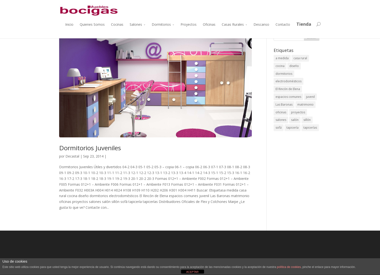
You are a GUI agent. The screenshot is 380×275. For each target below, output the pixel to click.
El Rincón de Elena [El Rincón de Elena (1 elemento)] (288, 89)
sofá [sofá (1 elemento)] (279, 127)
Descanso (261, 24)
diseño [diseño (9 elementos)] (294, 66)
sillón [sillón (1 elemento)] (307, 120)
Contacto (283, 24)
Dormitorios (161, 24)
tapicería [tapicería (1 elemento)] (292, 127)
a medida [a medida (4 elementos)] (282, 58)
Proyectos (189, 24)
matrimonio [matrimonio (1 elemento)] (305, 104)
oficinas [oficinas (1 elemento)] (281, 112)
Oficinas (209, 24)
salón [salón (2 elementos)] (295, 120)
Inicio (69, 24)
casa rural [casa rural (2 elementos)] (300, 58)
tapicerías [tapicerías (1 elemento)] (310, 127)
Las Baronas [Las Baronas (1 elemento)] (284, 104)
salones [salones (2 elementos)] (281, 120)
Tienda (303, 24)
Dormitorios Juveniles (90, 147)
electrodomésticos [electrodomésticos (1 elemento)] (288, 81)
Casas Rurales (233, 24)
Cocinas (117, 24)
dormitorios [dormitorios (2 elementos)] (284, 74)
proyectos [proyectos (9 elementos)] (298, 112)
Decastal (72, 156)
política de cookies (289, 267)
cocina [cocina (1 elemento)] (280, 66)
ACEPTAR (192, 271)
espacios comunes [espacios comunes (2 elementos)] (288, 97)
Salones (136, 24)
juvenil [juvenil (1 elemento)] (310, 97)
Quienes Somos (92, 24)
